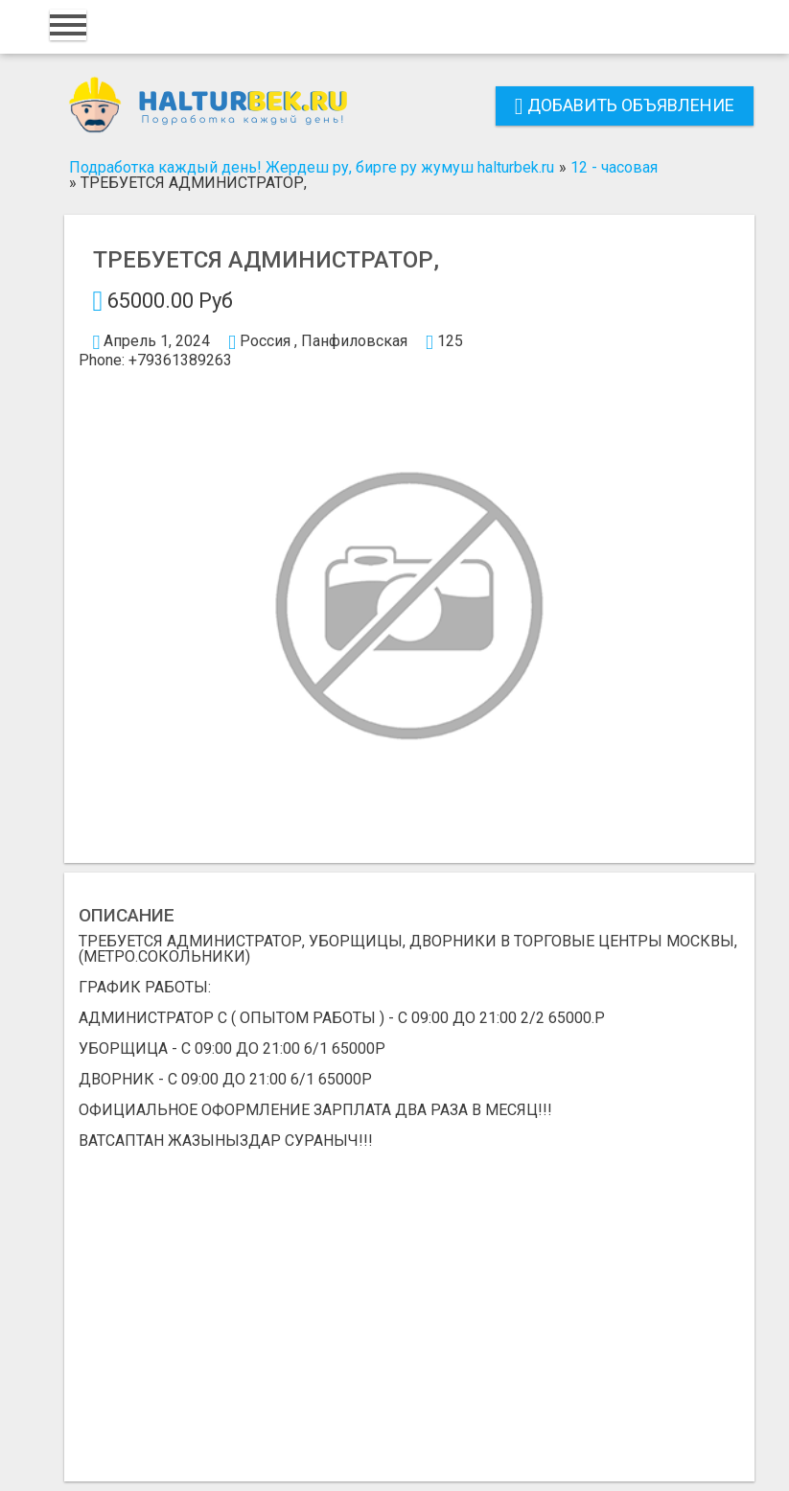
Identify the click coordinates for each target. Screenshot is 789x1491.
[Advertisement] (409, 1308)
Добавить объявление (624, 105)
